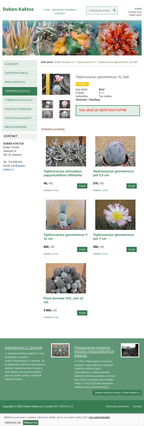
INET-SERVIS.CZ (63, 406)
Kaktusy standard (18, 109)
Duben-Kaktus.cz (64, 62)
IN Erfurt (12, 64)
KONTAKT (60, 13)
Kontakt (137, 406)
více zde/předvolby (99, 417)
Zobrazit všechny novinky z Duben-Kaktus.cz (117, 392)
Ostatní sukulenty (18, 118)
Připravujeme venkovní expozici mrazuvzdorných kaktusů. (94, 351)
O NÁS (46, 10)
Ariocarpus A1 (15, 82)
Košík (138, 8)
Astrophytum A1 (16, 73)
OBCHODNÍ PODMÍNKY (64, 10)
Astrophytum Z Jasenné (23, 348)
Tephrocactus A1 (17, 91)
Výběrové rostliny (19, 100)
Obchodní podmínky (117, 406)
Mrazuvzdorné (16, 127)
